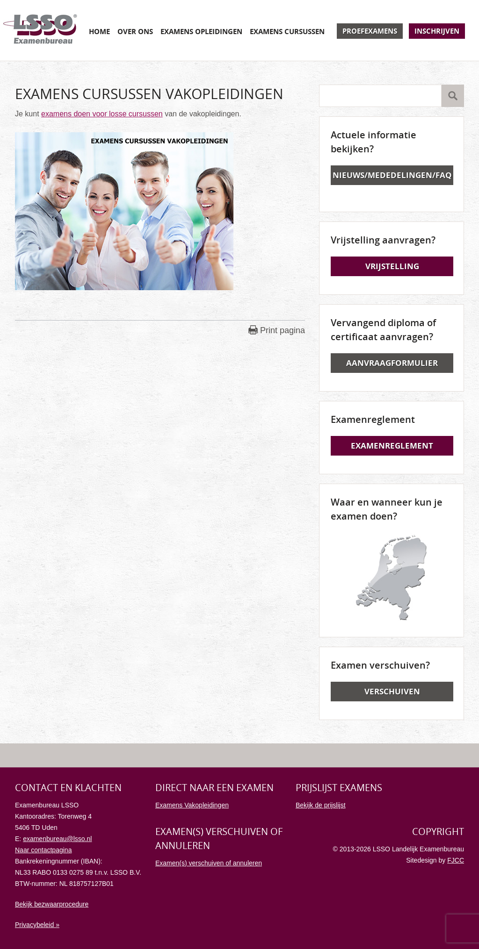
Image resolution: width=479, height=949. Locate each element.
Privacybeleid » (37, 924)
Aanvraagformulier (392, 362)
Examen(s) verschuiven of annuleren (208, 863)
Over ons (135, 31)
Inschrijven (436, 31)
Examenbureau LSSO (40, 30)
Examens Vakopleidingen (192, 805)
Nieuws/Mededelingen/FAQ (392, 175)
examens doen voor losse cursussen (102, 114)
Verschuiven (392, 691)
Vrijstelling (392, 266)
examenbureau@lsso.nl (57, 838)
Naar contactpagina (43, 850)
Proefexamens (369, 31)
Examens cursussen (287, 31)
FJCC (455, 860)
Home (99, 31)
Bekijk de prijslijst (321, 805)
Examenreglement (392, 445)
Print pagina (282, 330)
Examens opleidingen (201, 31)
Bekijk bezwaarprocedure (51, 904)
